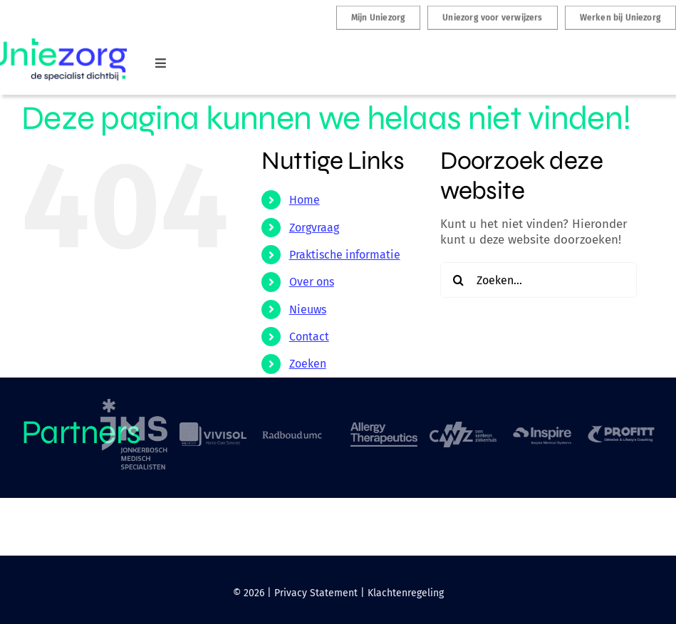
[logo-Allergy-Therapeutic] (383, 428)
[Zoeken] (458, 280)
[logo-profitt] (621, 429)
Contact (309, 336)
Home (304, 200)
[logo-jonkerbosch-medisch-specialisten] (133, 404)
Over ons (311, 281)
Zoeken (307, 363)
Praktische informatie (344, 254)
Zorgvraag (314, 227)
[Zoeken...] (538, 280)
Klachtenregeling (406, 593)
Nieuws (307, 309)
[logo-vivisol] (213, 428)
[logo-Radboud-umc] (292, 432)
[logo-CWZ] (463, 427)
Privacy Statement (316, 593)
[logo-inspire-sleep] (542, 428)
